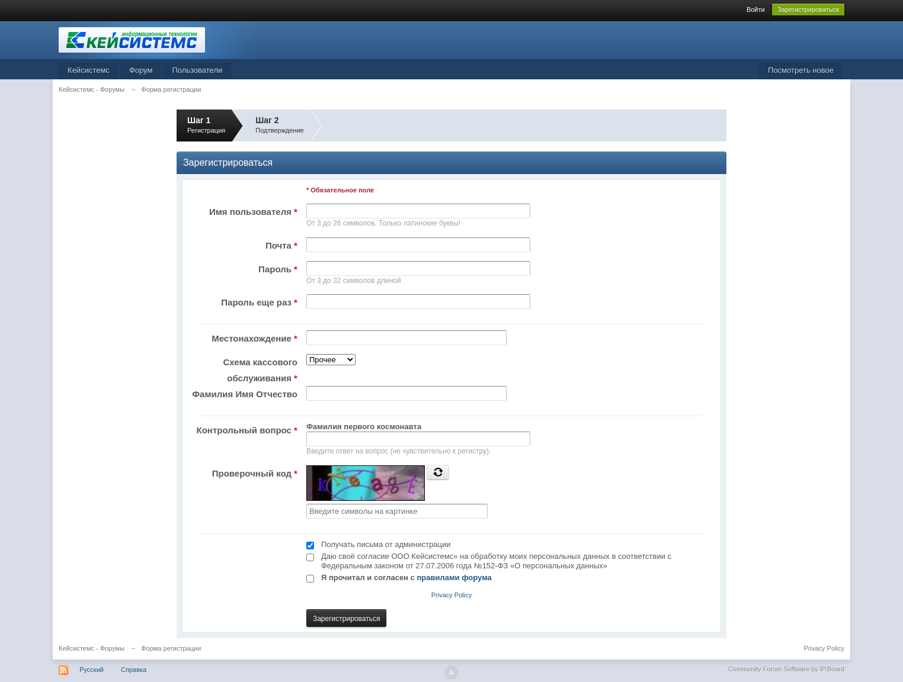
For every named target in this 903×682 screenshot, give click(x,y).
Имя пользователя (253, 212)
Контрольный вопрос (247, 430)
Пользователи (197, 70)
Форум (141, 70)
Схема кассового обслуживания (260, 370)
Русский (91, 669)
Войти (756, 9)
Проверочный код (254, 473)
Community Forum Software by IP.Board (786, 669)
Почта (281, 245)
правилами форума (454, 577)
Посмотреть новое (801, 70)
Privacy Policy (451, 595)
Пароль (277, 269)
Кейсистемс (89, 70)
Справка (133, 669)
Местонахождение (254, 338)
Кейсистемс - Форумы (91, 648)
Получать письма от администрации (386, 544)
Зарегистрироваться (808, 9)
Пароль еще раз (259, 302)
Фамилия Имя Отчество (244, 394)
